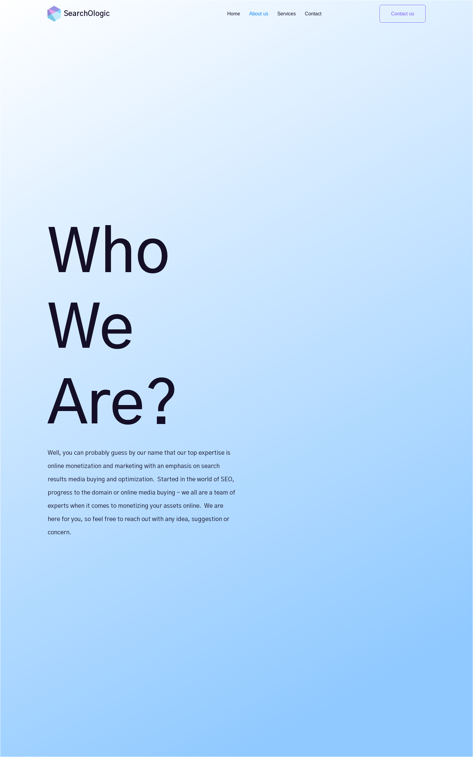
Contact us (402, 13)
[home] (54, 13)
